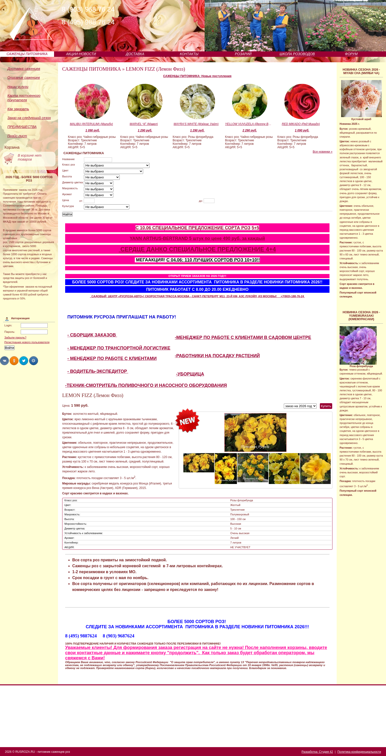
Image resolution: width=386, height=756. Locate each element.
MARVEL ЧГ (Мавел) (144, 124)
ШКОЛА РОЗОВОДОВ (297, 54)
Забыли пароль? (15, 337)
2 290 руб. (250, 130)
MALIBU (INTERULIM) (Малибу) (91, 124)
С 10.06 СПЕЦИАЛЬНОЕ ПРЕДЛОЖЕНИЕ (180, 227)
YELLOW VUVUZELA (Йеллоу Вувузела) (248, 124)
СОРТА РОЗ (237, 227)
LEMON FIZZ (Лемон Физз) (155, 69)
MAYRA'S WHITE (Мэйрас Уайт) (196, 124)
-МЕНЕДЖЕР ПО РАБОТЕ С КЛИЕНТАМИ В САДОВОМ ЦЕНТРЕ (243, 337)
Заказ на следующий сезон (29, 118)
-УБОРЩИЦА (190, 374)
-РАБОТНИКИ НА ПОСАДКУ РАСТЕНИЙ (217, 355)
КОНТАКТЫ (189, 54)
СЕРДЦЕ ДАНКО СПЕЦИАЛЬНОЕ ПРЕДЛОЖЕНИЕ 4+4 (197, 249)
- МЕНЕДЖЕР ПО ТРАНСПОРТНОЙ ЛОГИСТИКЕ (118, 348)
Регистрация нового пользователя (27, 342)
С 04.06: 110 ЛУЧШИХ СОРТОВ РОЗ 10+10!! (213, 259)
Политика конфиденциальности (359, 752)
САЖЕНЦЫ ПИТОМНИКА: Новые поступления (197, 76)
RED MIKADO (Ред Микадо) (301, 124)
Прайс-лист (17, 136)
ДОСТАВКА (135, 54)
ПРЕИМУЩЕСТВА (22, 127)
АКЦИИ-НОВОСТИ (81, 54)
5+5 (255, 227)
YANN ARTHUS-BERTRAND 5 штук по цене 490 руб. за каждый (197, 238)
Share (4, 360)
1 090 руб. (92, 130)
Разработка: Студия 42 (317, 752)
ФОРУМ (351, 54)
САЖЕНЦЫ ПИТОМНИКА (26, 54)
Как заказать (18, 109)
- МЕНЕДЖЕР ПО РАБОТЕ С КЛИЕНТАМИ (112, 358)
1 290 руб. (145, 130)
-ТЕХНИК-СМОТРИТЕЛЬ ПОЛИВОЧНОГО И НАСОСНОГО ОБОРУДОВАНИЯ (146, 385)
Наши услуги (17, 87)
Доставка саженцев (23, 69)
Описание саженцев (23, 78)
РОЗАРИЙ (243, 54)
